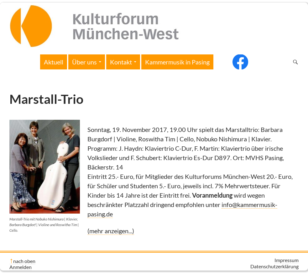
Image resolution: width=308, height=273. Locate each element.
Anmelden (20, 267)
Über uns (84, 62)
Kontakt (121, 62)
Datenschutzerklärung (274, 266)
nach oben (24, 261)
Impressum (286, 260)
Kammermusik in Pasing (177, 62)
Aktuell (53, 62)
